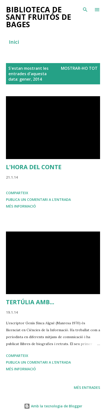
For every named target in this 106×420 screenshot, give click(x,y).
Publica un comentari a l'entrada (38, 199)
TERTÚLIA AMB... (30, 302)
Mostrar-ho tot (79, 68)
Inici (14, 42)
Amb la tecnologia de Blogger (53, 406)
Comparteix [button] (17, 192)
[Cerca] (85, 9)
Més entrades (87, 387)
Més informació (21, 206)
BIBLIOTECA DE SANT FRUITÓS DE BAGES (38, 16)
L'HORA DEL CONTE (33, 167)
